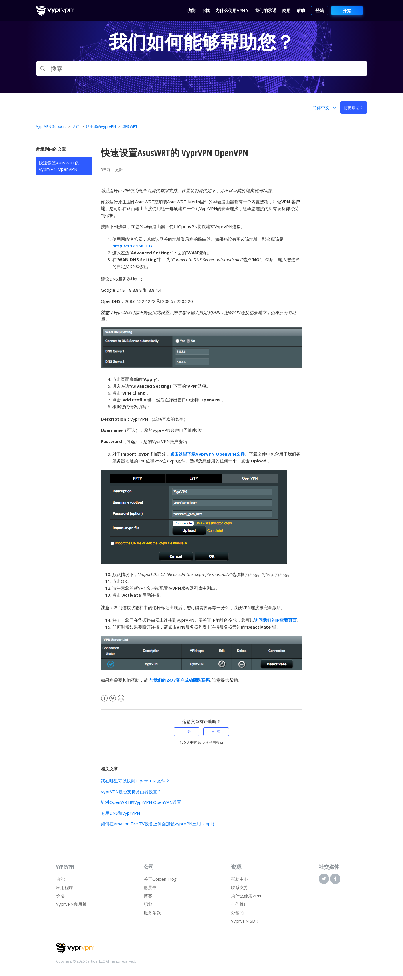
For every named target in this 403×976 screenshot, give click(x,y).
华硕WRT (129, 126)
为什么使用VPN (246, 896)
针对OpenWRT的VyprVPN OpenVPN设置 (141, 802)
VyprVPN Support (51, 126)
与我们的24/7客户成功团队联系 (179, 680)
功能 (60, 879)
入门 (76, 126)
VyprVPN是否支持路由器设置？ (131, 791)
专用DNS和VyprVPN (120, 813)
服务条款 (152, 912)
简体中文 (321, 107)
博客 (148, 896)
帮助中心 (239, 879)
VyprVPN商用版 (71, 904)
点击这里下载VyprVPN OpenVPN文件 (207, 454)
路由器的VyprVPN (101, 126)
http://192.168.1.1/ (132, 246)
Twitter (112, 698)
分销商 (237, 912)
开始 (347, 10)
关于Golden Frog (160, 879)
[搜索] (201, 68)
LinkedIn (121, 698)
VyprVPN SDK (244, 921)
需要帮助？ (354, 107)
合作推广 (239, 904)
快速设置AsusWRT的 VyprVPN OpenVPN (59, 166)
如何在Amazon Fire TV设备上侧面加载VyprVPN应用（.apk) (157, 823)
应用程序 (64, 887)
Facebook (104, 698)
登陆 (319, 10)
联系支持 (239, 887)
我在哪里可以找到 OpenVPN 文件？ (135, 781)
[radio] (186, 731)
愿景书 (150, 887)
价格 (60, 896)
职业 (148, 904)
